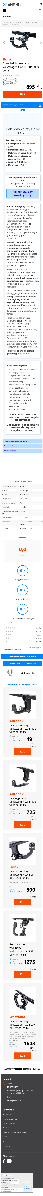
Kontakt (5, 1137)
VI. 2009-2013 (14, 24)
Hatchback (6, 24)
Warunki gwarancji (10, 450)
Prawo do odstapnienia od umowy (14, 1132)
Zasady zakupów (9, 1123)
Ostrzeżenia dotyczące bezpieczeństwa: (16, 446)
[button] (4, 43)
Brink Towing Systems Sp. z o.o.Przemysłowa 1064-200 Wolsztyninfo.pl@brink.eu (22, 441)
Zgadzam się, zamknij (27, 1188)
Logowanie (6, 1146)
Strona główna (7, 22)
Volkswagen (27, 22)
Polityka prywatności (10, 1119)
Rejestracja (6, 1142)
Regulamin (6, 1128)
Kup (22, 94)
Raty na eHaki (7, 1115)
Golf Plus (34, 22)
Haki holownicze (17, 22)
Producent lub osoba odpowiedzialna (15, 441)
